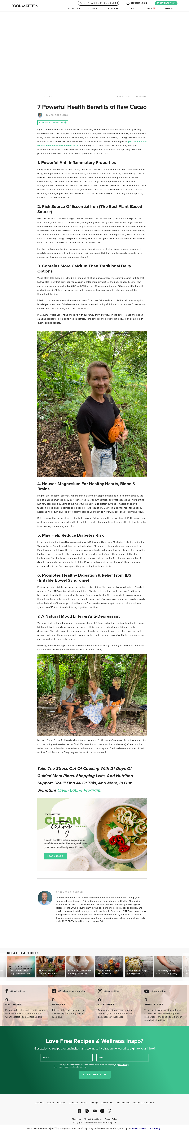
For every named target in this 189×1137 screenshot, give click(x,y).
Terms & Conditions (92, 1119)
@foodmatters (17, 991)
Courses (73, 8)
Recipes (92, 8)
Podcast (113, 8)
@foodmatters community (71, 991)
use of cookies (139, 1128)
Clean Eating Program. (79, 790)
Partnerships (123, 1103)
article (47, 97)
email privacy (123, 1065)
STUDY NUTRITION (166, 3)
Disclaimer (76, 1119)
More (167, 8)
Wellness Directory (143, 1103)
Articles (73, 1103)
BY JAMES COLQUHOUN (69, 892)
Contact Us (107, 1103)
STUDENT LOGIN (136, 3)
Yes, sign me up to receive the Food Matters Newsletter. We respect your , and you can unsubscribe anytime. (94, 1066)
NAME (46, 1057)
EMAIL (102, 1057)
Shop (151, 8)
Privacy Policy (111, 1119)
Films (132, 8)
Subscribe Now (94, 1074)
